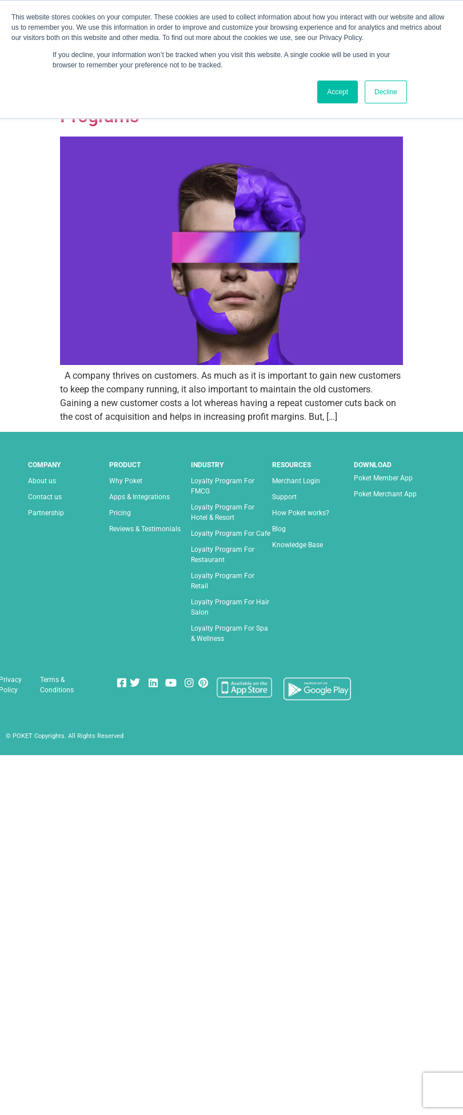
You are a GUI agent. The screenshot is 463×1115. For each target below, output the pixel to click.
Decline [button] (385, 92)
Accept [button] (337, 92)
